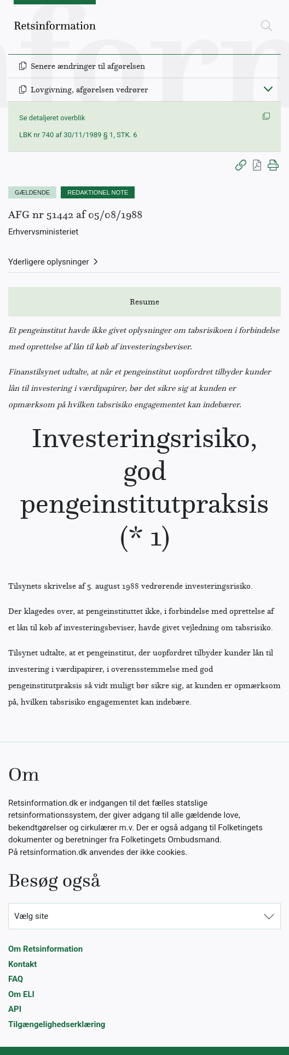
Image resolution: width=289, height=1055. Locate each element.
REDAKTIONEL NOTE (97, 192)
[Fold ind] (268, 88)
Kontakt (22, 964)
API (14, 1009)
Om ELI (21, 994)
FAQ (15, 979)
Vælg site (31, 916)
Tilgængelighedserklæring (56, 1024)
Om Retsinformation (45, 949)
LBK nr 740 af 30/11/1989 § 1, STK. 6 (78, 135)
